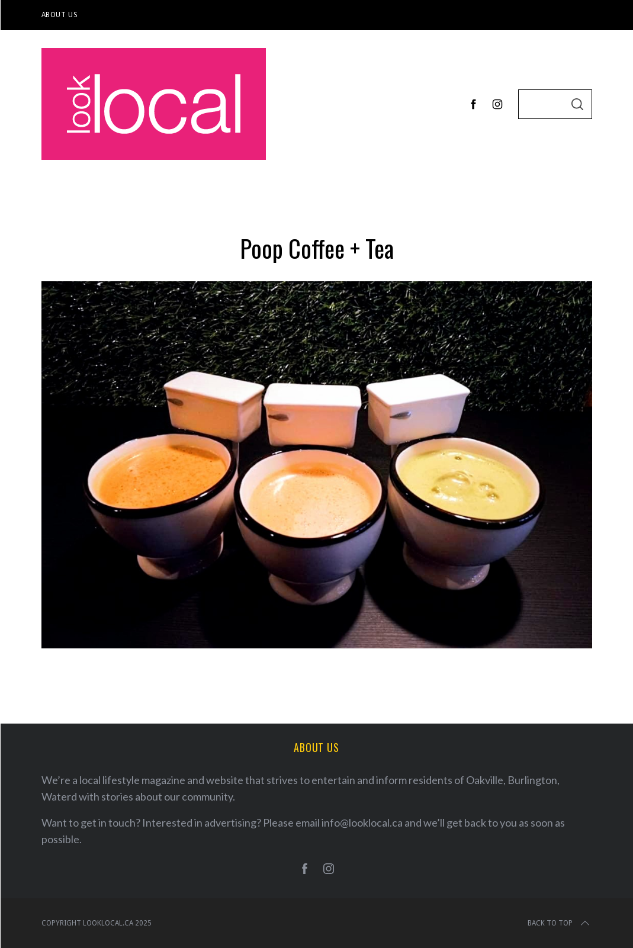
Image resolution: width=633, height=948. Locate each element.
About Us (59, 15)
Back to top (560, 923)
